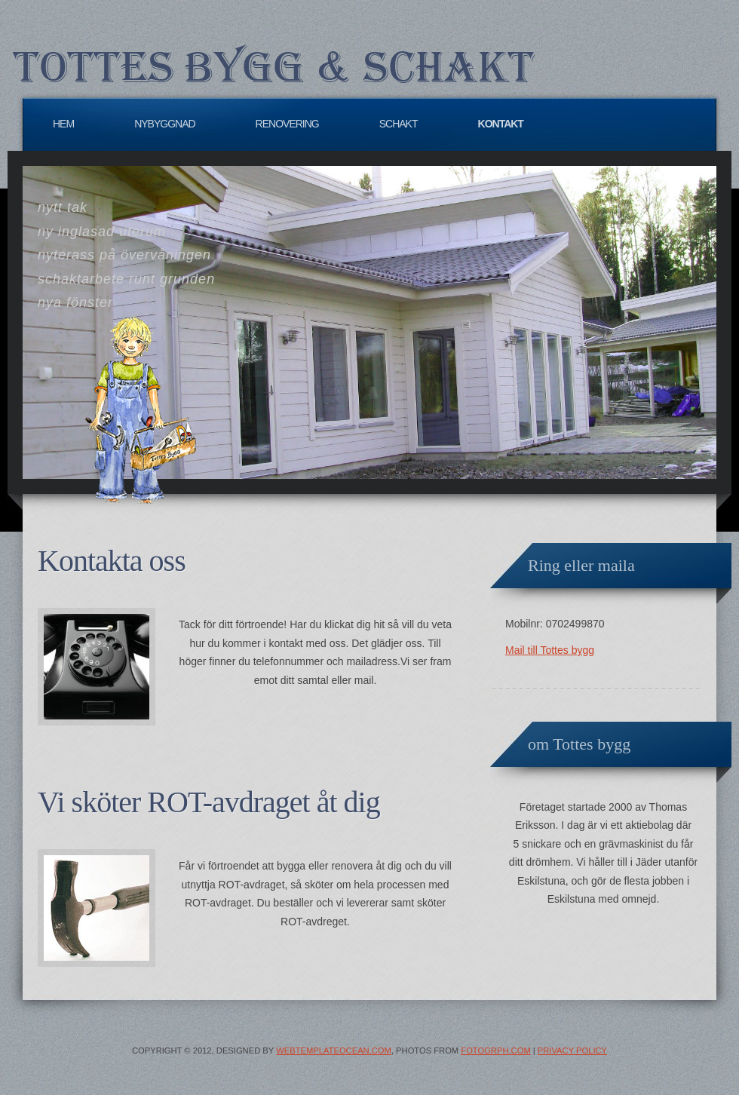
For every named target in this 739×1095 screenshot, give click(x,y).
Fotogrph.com (495, 1050)
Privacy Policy (572, 1050)
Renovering (287, 124)
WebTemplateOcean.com (333, 1050)
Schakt (398, 124)
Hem (63, 124)
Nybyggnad (164, 124)
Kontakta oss (112, 561)
